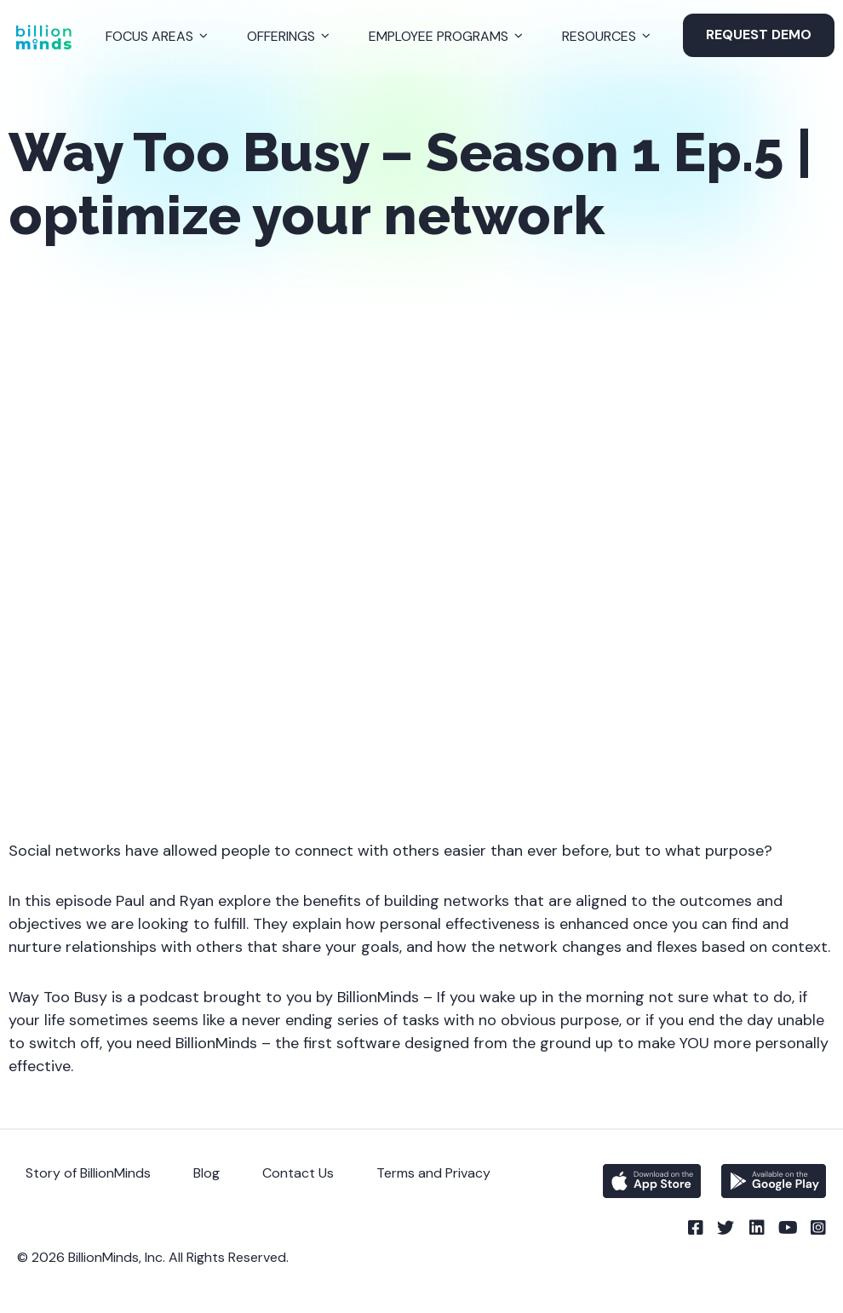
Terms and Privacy (433, 1173)
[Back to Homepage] (43, 37)
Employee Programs (438, 36)
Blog (206, 1173)
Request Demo (758, 34)
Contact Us (298, 1173)
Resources (599, 36)
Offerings (281, 36)
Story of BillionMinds (88, 1173)
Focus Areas (149, 36)
